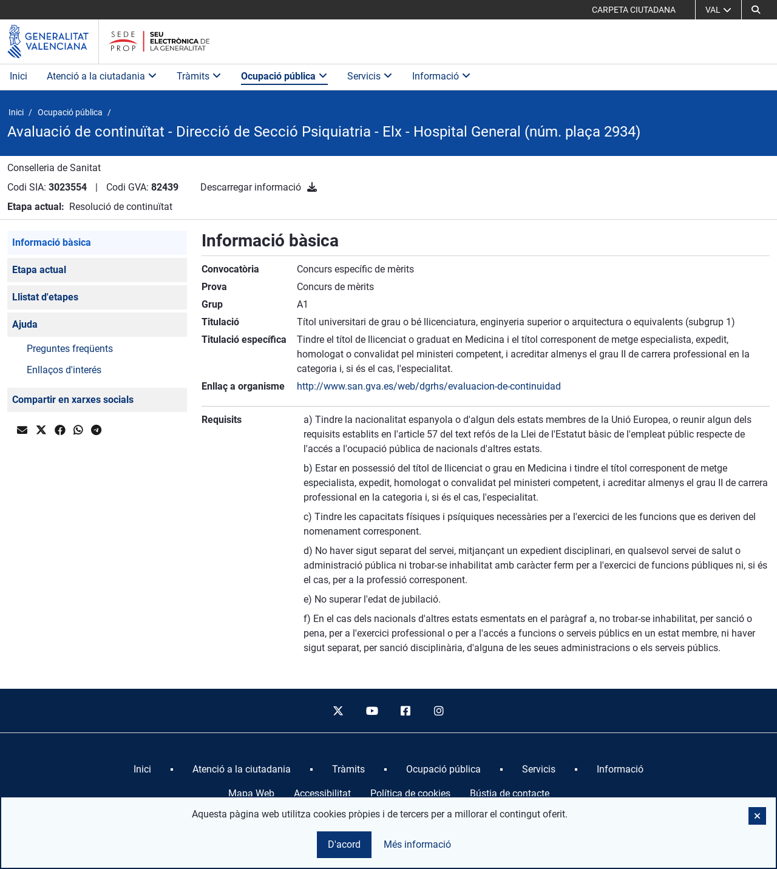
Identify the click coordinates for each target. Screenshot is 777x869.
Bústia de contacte (509, 793)
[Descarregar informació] (312, 187)
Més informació (417, 844)
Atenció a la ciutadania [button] (102, 76)
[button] (756, 10)
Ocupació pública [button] (284, 76)
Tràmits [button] (199, 76)
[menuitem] (142, 769)
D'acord (344, 844)
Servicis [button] (370, 76)
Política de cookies (410, 793)
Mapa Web (251, 793)
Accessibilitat (322, 793)
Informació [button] (441, 76)
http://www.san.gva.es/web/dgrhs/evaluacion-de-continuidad (429, 386)
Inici (18, 76)
